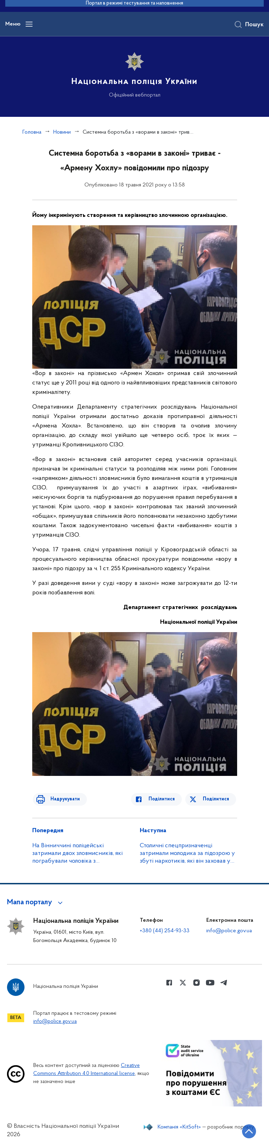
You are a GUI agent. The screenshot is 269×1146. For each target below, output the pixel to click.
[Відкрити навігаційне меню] (29, 24)
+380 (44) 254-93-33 (164, 931)
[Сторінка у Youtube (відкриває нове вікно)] (210, 982)
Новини (62, 132)
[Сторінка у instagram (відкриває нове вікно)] (196, 982)
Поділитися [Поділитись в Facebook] (166, 799)
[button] (36, 902)
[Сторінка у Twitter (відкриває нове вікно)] (183, 982)
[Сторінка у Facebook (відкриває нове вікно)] (169, 982)
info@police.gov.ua (229, 931)
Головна (31, 132)
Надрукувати (61, 799)
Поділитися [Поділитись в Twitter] (217, 799)
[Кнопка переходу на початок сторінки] (243, 1130)
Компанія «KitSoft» (179, 1127)
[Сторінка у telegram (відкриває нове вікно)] (224, 982)
